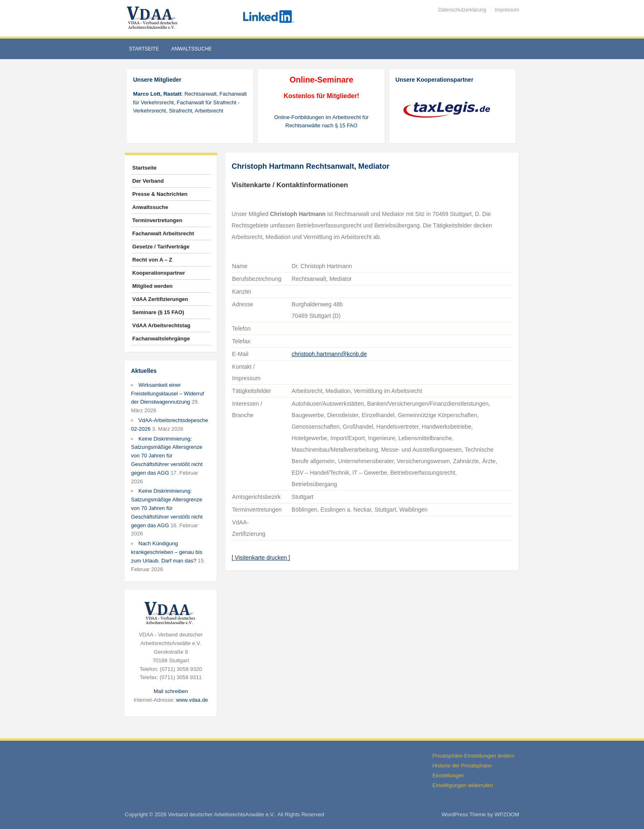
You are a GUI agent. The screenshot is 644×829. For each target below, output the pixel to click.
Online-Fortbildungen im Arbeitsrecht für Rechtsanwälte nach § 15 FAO (321, 121)
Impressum (507, 10)
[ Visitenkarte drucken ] (261, 557)
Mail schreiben (171, 691)
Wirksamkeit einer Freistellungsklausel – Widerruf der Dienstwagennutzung (167, 393)
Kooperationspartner (158, 273)
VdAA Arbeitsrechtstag (161, 325)
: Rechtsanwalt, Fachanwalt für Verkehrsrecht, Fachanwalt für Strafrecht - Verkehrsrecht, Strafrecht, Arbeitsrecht (190, 102)
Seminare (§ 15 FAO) (158, 312)
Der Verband (148, 181)
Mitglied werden (152, 286)
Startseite (144, 49)
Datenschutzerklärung (462, 10)
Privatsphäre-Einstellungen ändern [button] (473, 756)
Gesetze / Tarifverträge (160, 246)
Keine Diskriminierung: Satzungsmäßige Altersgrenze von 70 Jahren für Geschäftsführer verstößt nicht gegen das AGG (166, 456)
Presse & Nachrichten (159, 194)
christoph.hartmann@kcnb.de (329, 354)
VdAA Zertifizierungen (160, 299)
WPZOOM (506, 814)
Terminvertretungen (157, 220)
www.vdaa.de (192, 700)
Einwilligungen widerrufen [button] (462, 785)
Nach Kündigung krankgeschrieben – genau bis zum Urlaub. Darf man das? (166, 552)
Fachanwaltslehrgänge (161, 338)
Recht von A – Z (152, 260)
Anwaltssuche (191, 49)
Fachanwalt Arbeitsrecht (163, 233)
